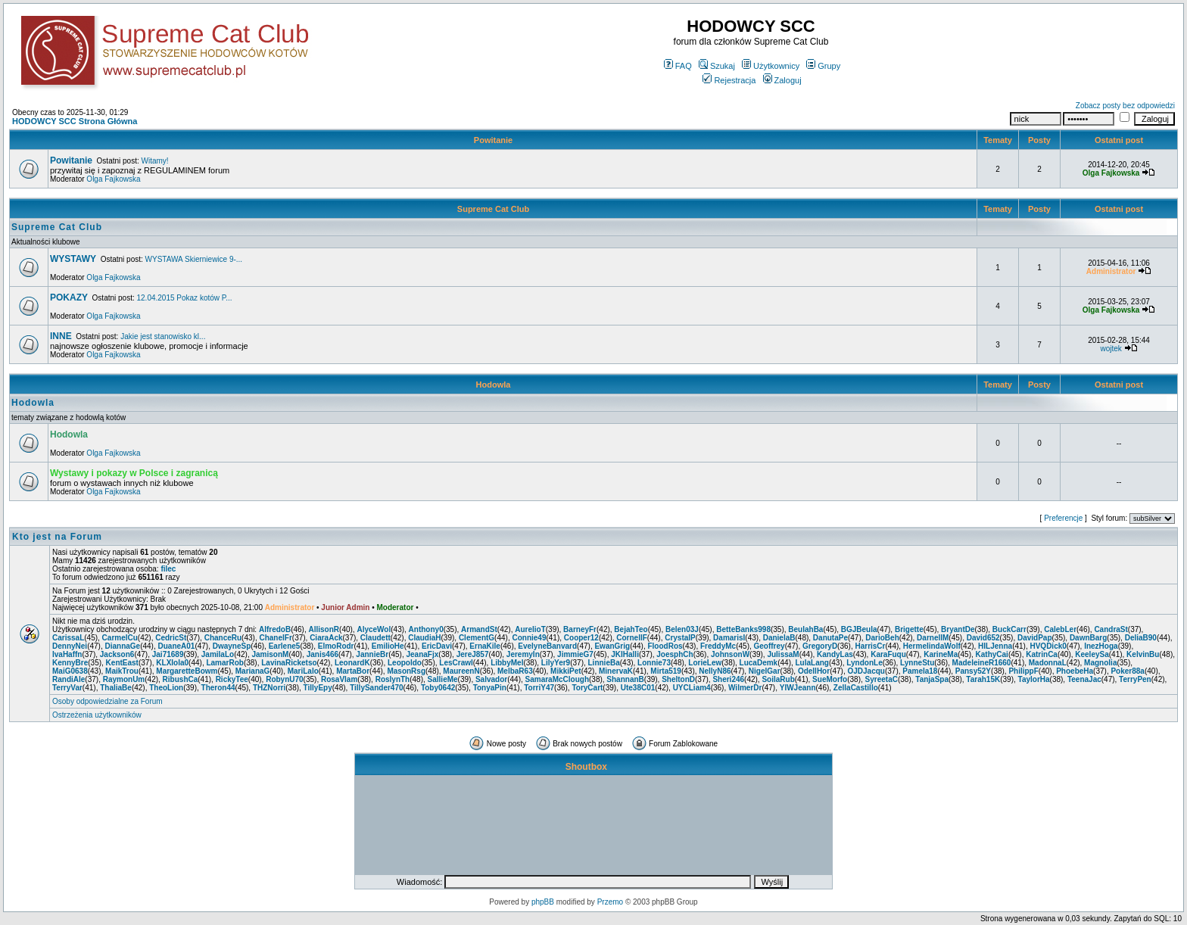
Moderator (395, 607)
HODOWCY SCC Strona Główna (74, 121)
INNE (61, 336)
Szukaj (717, 65)
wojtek (1110, 348)
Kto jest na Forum (57, 536)
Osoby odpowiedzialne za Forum (107, 701)
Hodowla (493, 384)
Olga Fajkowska (113, 179)
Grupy (823, 65)
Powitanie (493, 140)
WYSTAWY (73, 259)
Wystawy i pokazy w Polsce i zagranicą (134, 473)
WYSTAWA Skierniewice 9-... (194, 259)
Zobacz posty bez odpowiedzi (1125, 105)
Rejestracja (729, 80)
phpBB (542, 902)
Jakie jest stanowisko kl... (162, 336)
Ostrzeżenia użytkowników (97, 715)
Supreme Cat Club (493, 208)
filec (168, 569)
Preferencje (1063, 518)
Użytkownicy (770, 65)
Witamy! (155, 161)
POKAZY (69, 297)
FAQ (678, 65)
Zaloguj (782, 80)
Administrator (290, 607)
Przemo (610, 902)
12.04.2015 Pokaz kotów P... (184, 298)
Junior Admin (345, 607)
